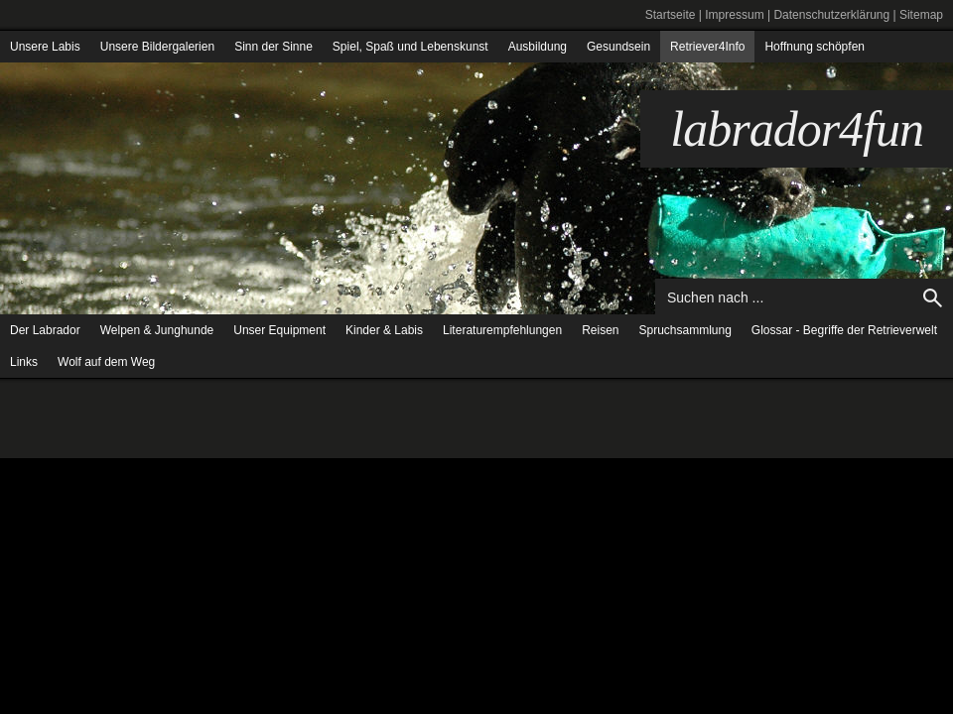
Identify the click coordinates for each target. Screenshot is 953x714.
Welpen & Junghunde (157, 330)
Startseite (670, 15)
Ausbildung (537, 47)
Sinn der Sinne (273, 47)
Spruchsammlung (684, 330)
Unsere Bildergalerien (157, 47)
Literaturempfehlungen (502, 330)
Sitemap (921, 15)
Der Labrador (45, 330)
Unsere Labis (45, 47)
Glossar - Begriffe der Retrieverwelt (844, 330)
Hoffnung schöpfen (814, 47)
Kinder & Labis (384, 330)
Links (24, 362)
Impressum (734, 15)
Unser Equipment (279, 330)
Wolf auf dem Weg (106, 362)
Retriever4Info (707, 47)
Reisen (600, 330)
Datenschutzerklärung (831, 15)
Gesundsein (618, 47)
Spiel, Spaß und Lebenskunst (410, 47)
